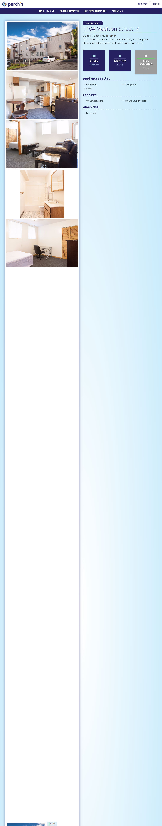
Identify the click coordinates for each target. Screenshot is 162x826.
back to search (92, 23)
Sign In (156, 4)
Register (142, 4)
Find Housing (47, 10)
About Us (117, 10)
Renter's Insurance (95, 10)
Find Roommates (69, 10)
